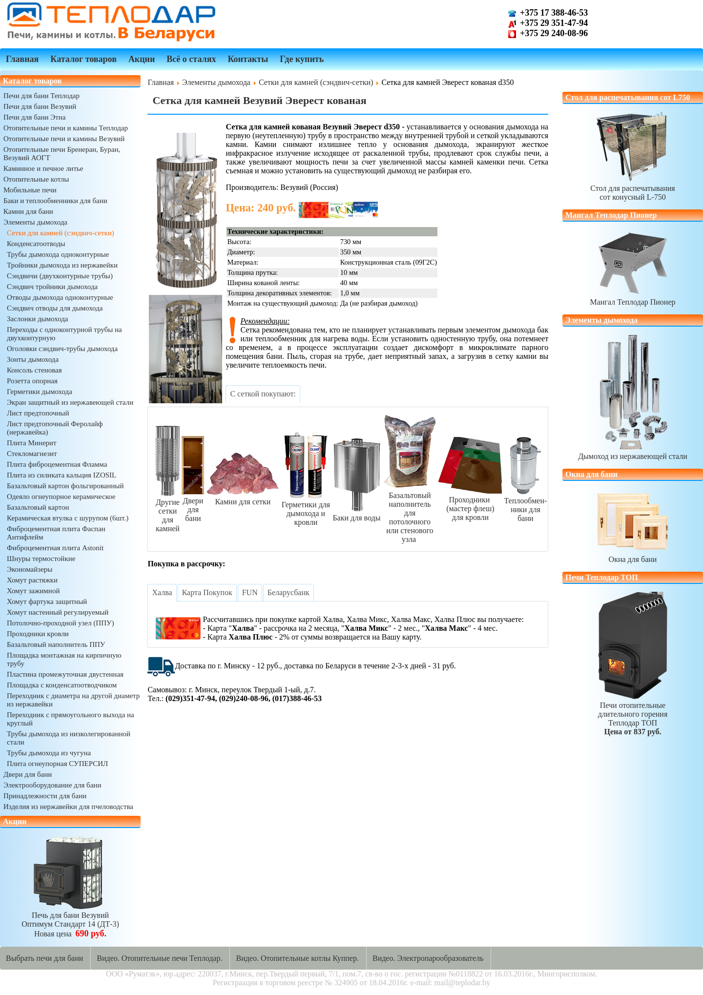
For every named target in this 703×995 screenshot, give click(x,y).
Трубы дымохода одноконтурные (58, 254)
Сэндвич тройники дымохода (52, 286)
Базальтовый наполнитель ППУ (56, 644)
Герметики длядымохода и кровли (305, 509)
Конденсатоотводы (36, 244)
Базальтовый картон (38, 507)
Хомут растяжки (32, 580)
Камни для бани (28, 211)
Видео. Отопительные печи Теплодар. (159, 958)
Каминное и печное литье (43, 168)
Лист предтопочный (38, 413)
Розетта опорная (32, 381)
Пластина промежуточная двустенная (65, 674)
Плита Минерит (32, 443)
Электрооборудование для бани (52, 785)
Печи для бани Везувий (39, 106)
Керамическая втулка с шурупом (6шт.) (67, 518)
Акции (141, 59)
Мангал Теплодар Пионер (632, 297)
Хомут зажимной (33, 591)
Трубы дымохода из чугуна (49, 753)
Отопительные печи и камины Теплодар (65, 128)
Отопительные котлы (36, 179)
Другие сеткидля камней (167, 511)
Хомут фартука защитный (47, 601)
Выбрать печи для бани (44, 958)
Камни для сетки (242, 497)
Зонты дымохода (33, 359)
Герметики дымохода (39, 391)
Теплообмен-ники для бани (525, 505)
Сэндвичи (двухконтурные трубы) (60, 276)
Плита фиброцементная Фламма (57, 464)
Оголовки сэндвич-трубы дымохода (62, 348)
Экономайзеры (29, 569)
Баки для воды (356, 513)
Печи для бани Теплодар (41, 96)
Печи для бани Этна (34, 117)
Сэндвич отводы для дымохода (55, 308)
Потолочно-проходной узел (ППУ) (60, 623)
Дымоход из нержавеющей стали (632, 451)
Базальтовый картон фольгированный (65, 486)
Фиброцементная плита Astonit (55, 548)
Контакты (247, 59)
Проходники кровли (38, 634)
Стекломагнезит (32, 453)
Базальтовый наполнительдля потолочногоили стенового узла (409, 512)
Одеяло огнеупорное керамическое (61, 496)
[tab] (263, 394)
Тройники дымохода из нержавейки (62, 265)
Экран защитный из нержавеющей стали (70, 402)
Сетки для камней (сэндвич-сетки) (60, 233)
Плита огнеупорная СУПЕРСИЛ (57, 763)
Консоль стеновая (34, 370)
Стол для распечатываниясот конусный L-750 (632, 188)
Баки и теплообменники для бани (55, 201)
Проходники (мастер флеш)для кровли (470, 504)
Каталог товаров (83, 59)
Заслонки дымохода (37, 319)
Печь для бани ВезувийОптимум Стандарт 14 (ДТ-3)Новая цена (70, 920)
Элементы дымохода (35, 222)
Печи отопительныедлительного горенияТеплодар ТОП (632, 714)
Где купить (302, 59)
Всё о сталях (191, 59)
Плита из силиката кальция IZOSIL (61, 475)
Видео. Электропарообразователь (427, 958)
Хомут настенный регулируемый (57, 612)
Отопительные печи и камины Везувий (63, 139)
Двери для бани (27, 774)
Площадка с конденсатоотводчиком (62, 685)
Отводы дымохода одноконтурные (60, 297)
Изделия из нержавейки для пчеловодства (68, 806)
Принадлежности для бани (44, 796)
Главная (22, 59)
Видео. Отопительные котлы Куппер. (297, 958)
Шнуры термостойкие (41, 558)
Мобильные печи (30, 190)
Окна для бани (632, 554)
